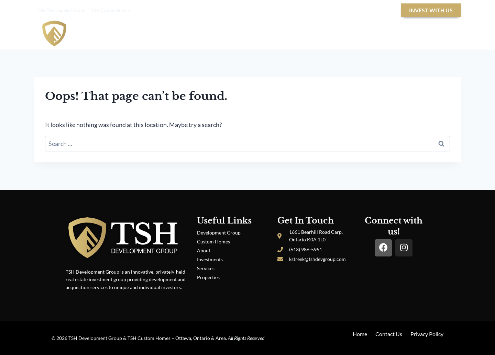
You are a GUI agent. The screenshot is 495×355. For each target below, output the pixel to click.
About (225, 34)
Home (197, 34)
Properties (353, 34)
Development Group (219, 233)
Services (205, 268)
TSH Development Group (61, 10)
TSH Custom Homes (110, 10)
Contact (436, 34)
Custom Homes (213, 241)
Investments (210, 259)
